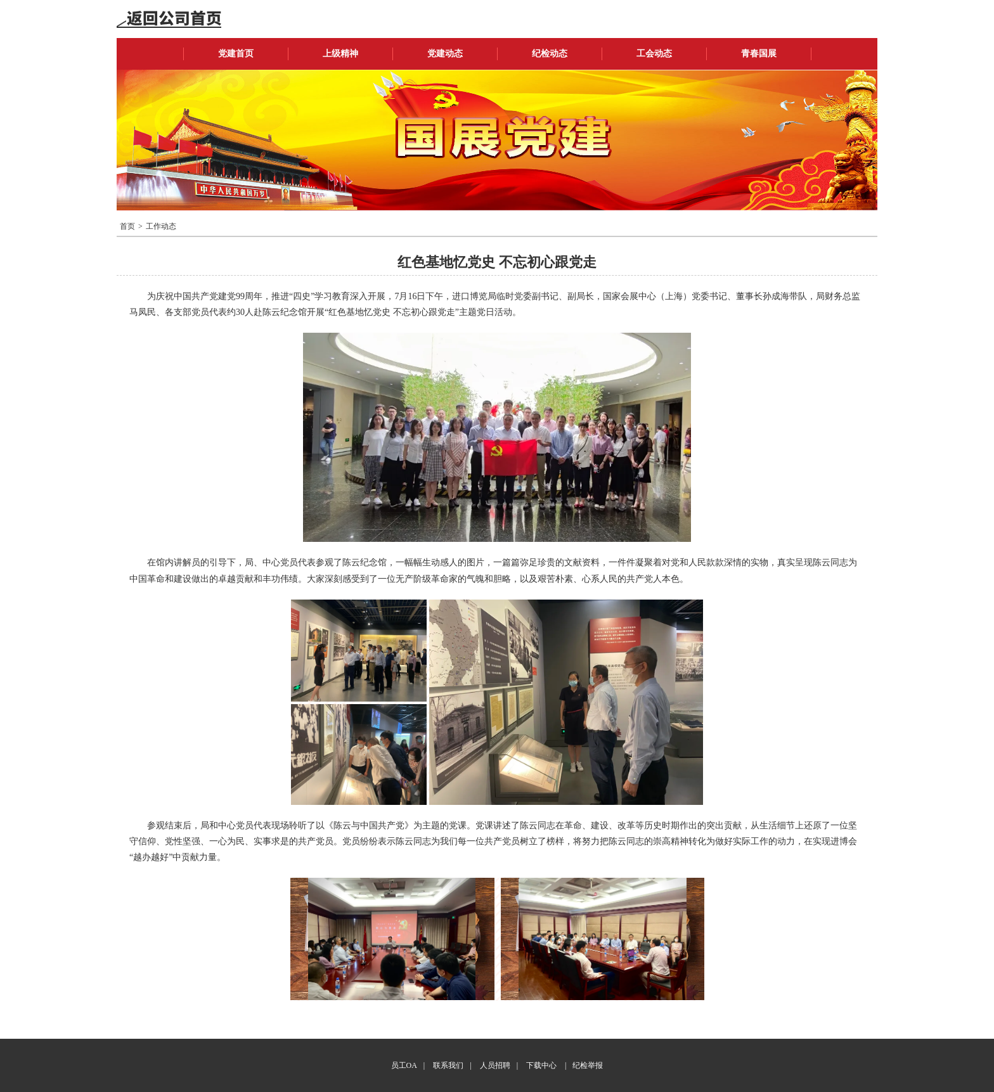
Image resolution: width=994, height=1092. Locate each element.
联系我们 (448, 1065)
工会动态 (654, 53)
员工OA (404, 1065)
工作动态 (161, 226)
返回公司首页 (169, 19)
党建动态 (445, 53)
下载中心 (541, 1065)
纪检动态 (549, 53)
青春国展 (759, 53)
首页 (127, 226)
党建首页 (236, 53)
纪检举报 (587, 1065)
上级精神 (340, 53)
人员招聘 (495, 1065)
